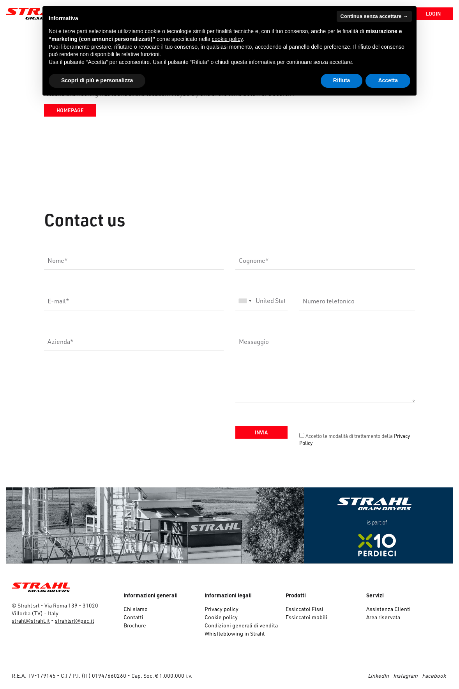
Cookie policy (221, 617)
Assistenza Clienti (388, 609)
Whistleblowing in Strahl (235, 633)
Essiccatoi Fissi (304, 609)
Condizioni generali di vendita (241, 625)
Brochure (135, 625)
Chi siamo (136, 609)
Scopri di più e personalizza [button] (97, 80)
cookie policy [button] (227, 39)
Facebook (434, 675)
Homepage (70, 110)
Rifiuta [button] (341, 80)
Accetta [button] (388, 80)
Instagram (405, 675)
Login (433, 13)
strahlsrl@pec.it (74, 620)
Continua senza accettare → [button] (374, 16)
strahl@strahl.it (31, 620)
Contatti (133, 617)
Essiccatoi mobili (306, 617)
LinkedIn (378, 675)
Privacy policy (221, 609)
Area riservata (383, 617)
